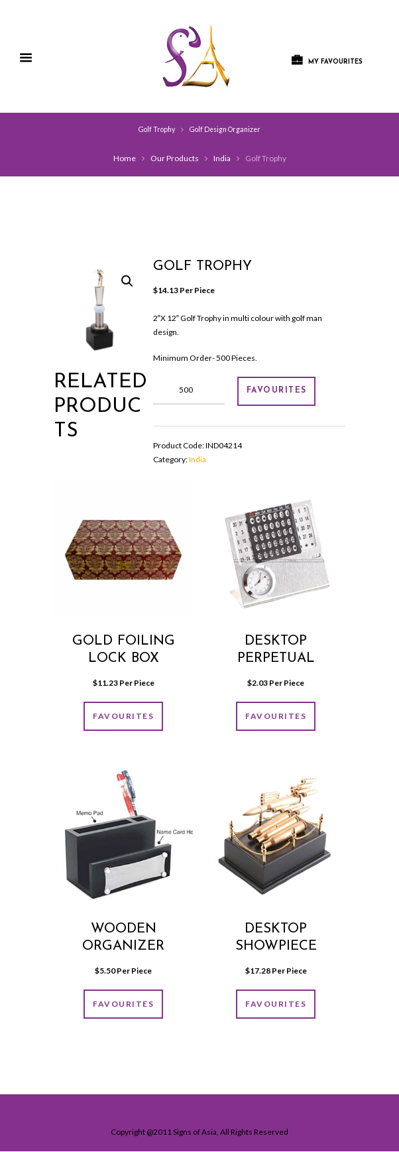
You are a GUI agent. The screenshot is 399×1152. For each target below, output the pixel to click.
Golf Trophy (157, 129)
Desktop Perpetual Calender (276, 659)
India (222, 158)
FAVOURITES (277, 391)
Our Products (174, 158)
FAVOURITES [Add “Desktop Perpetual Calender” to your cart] (275, 717)
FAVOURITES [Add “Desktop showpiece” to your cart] (275, 1004)
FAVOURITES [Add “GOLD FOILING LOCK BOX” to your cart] (123, 717)
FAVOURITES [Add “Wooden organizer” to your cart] (123, 1004)
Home (124, 158)
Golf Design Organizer (225, 129)
